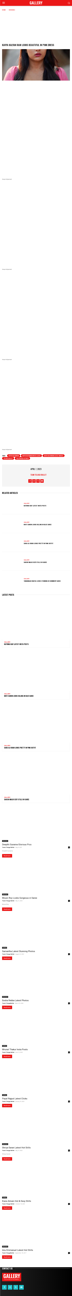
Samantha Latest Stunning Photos (18, 951)
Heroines (12, 10)
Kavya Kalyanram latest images (53, 456)
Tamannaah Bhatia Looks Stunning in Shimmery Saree (42, 581)
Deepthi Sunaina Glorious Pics (16, 844)
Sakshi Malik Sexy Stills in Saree (35, 562)
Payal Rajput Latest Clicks (14, 1098)
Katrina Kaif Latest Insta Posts (35, 506)
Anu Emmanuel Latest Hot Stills (17, 1250)
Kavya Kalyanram (14, 456)
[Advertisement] (36, 26)
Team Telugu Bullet (38, 474)
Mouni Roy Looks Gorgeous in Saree (19, 898)
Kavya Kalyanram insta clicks (31, 456)
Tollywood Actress (22, 458)
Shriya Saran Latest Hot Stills (16, 1147)
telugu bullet (8, 458)
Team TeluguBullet (8, 1003)
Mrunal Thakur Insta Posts (15, 1049)
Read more (7, 856)
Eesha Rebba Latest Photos (15, 1000)
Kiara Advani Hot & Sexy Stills (16, 1201)
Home (4, 10)
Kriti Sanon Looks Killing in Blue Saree (38, 524)
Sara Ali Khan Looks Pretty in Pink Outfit (38, 543)
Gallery (26, 503)
